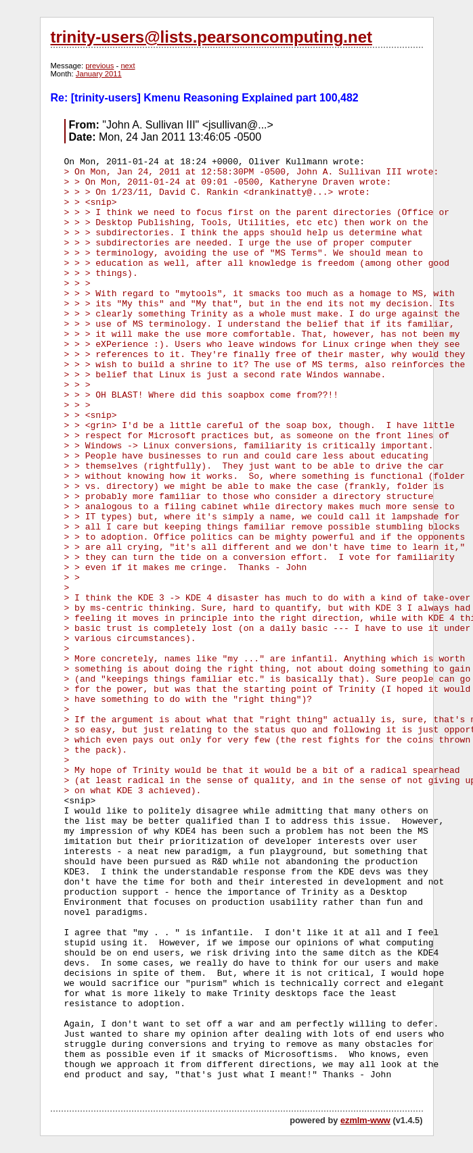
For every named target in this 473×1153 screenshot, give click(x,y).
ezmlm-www (365, 1120)
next (127, 66)
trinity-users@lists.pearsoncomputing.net (211, 37)
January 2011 (99, 74)
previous (99, 66)
